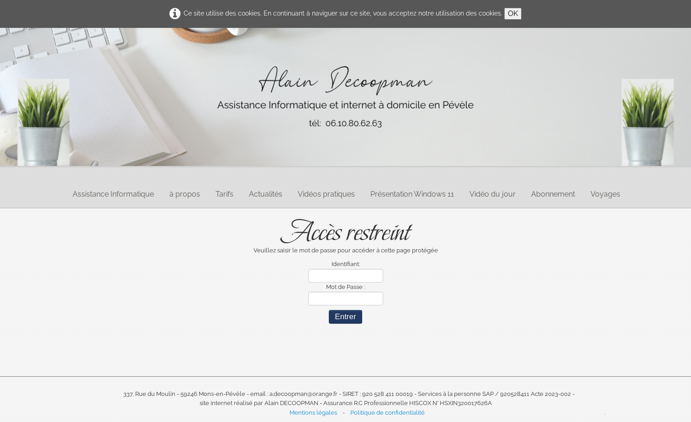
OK (513, 13)
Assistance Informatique (113, 194)
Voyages (605, 194)
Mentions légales (313, 412)
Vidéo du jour (492, 194)
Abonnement (553, 194)
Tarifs (224, 194)
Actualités (265, 194)
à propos (184, 194)
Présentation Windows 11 (412, 194)
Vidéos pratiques (326, 194)
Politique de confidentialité (387, 412)
